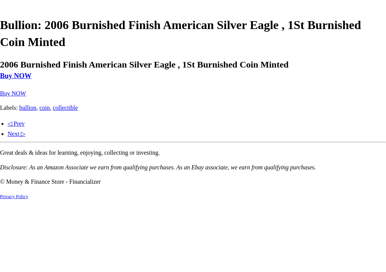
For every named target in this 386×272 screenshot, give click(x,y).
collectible (65, 107)
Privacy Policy (14, 196)
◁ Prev (16, 123)
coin (44, 107)
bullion (27, 107)
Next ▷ (16, 134)
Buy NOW (16, 76)
